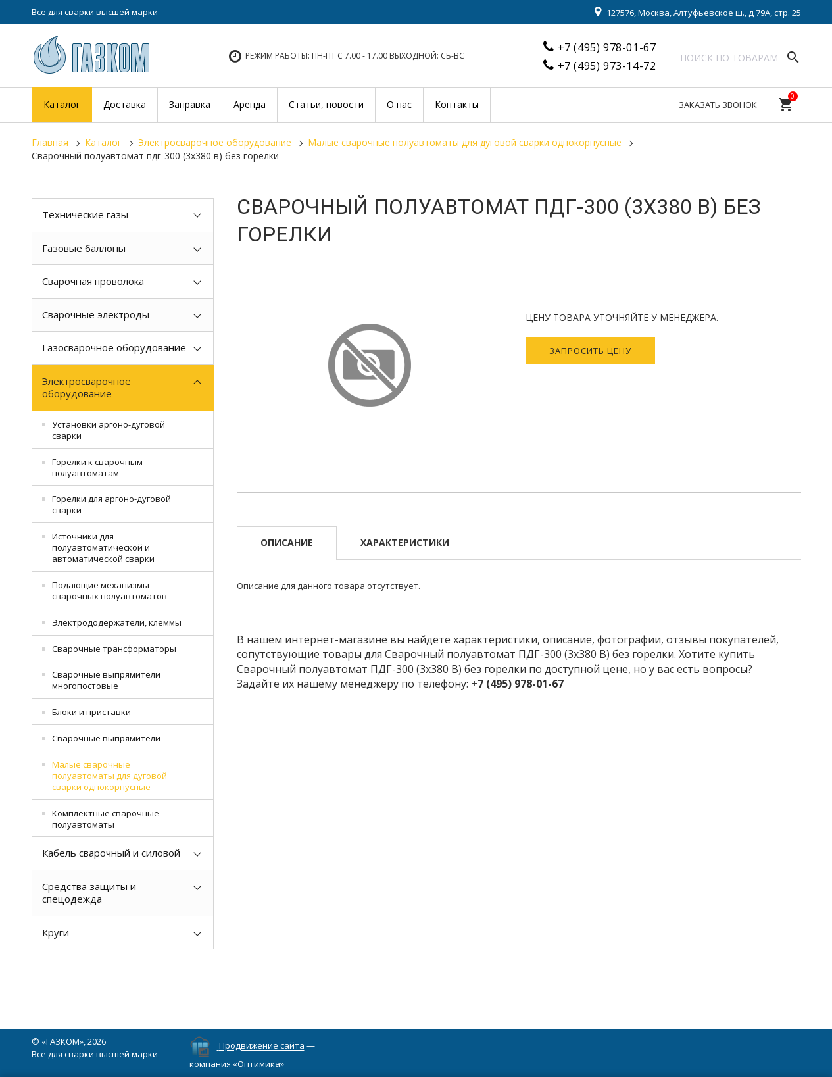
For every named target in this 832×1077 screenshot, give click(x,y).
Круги (55, 932)
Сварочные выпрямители (106, 738)
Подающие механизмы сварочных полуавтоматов (109, 590)
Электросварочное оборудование (86, 387)
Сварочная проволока (93, 281)
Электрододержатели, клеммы (117, 622)
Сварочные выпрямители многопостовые (106, 679)
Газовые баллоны (84, 248)
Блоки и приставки (91, 712)
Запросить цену (590, 351)
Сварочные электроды (95, 314)
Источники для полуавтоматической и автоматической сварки (103, 547)
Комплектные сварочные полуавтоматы (105, 818)
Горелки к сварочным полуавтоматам (97, 467)
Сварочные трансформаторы (114, 649)
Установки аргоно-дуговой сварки (108, 429)
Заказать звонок (718, 105)
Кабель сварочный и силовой (111, 852)
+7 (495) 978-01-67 (607, 47)
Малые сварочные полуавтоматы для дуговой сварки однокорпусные (109, 776)
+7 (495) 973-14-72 (607, 66)
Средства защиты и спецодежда (89, 893)
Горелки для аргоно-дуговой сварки (111, 504)
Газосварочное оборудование (114, 347)
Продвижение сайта (262, 1046)
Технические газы (85, 214)
